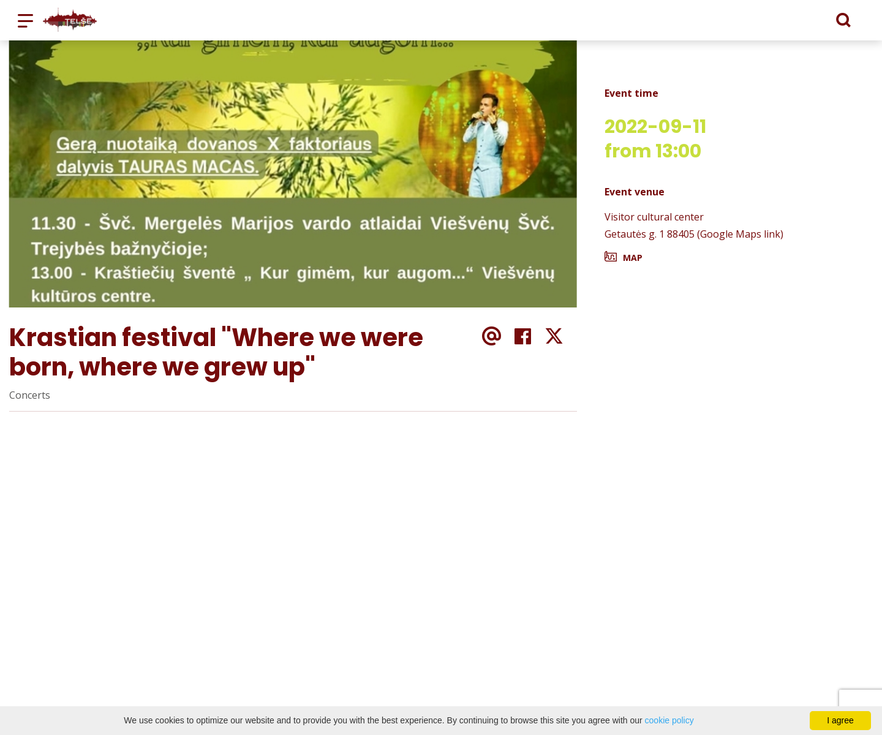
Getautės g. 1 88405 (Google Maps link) (694, 234)
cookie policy (669, 720)
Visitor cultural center (654, 217)
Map (633, 257)
